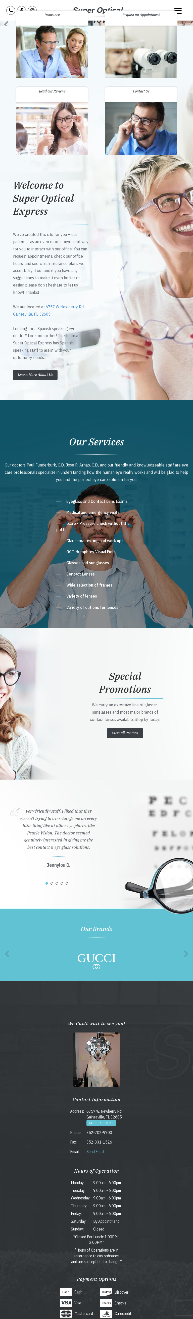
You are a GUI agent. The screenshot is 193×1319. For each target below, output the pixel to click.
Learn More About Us (35, 374)
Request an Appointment (141, 15)
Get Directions (101, 1123)
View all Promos (125, 732)
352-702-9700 (99, 1132)
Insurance (52, 15)
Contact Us (141, 91)
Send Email (95, 1151)
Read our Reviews (52, 91)
